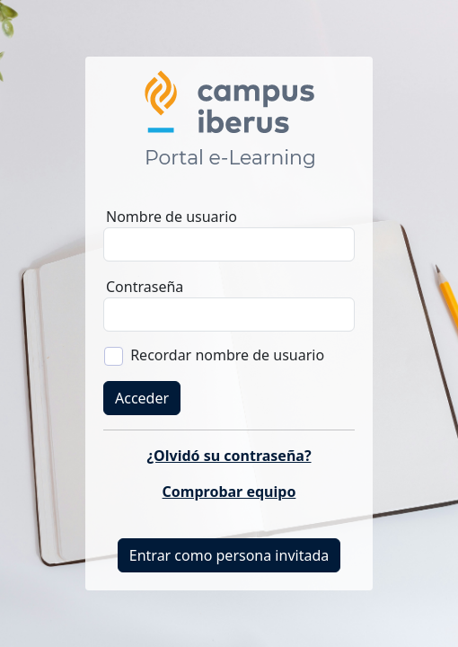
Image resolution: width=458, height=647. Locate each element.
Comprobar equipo (229, 491)
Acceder (142, 398)
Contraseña (144, 287)
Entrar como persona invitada (229, 555)
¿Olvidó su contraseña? (228, 455)
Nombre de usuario (171, 216)
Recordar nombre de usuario (227, 355)
